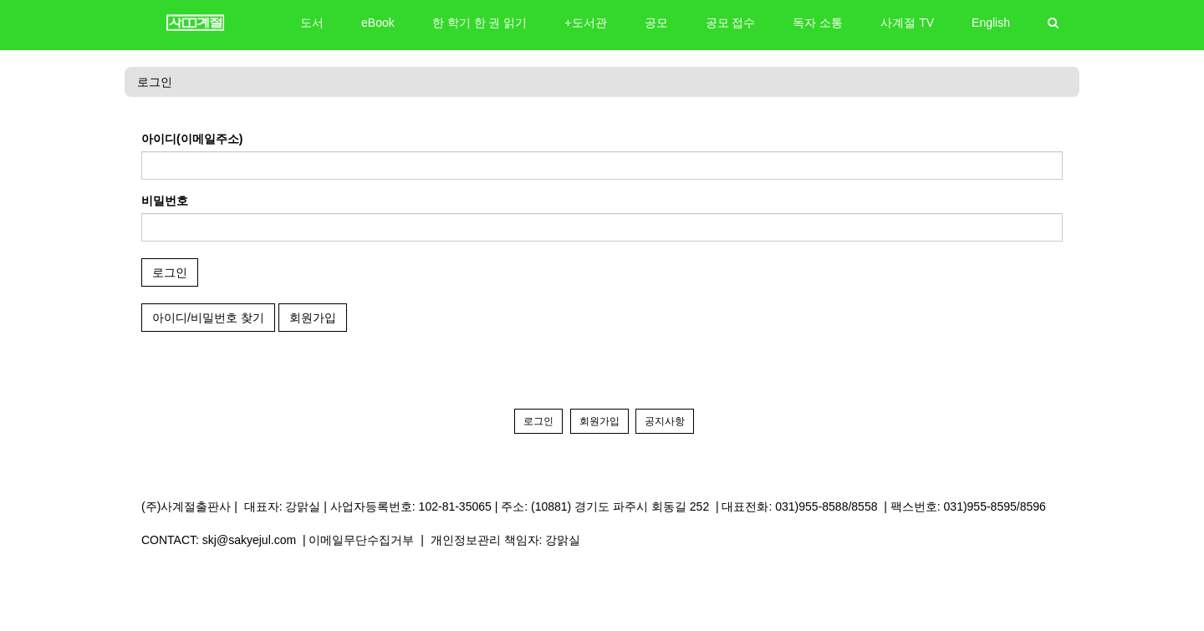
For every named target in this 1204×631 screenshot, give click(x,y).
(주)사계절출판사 (186, 506)
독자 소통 (818, 22)
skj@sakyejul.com (249, 540)
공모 (656, 22)
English (991, 22)
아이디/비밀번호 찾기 (208, 317)
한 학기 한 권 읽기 (480, 22)
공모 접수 (731, 22)
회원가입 (312, 317)
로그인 (154, 82)
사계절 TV (907, 22)
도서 (312, 22)
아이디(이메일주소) (191, 138)
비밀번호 (164, 200)
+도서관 (585, 22)
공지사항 (665, 421)
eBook (378, 22)
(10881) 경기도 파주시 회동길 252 (620, 506)
